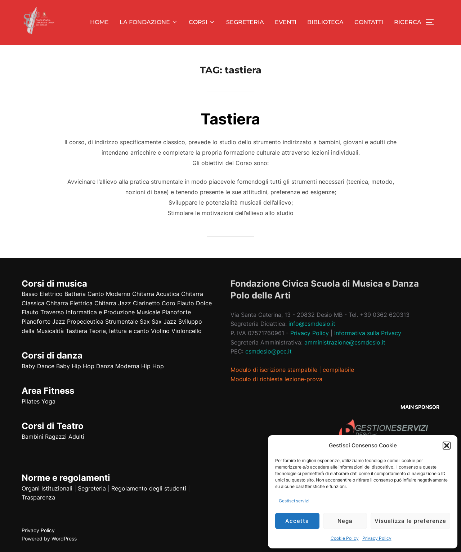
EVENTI (285, 22)
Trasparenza (38, 497)
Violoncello (186, 330)
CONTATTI (368, 22)
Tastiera (230, 119)
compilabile (338, 369)
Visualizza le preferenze (410, 520)
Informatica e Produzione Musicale (113, 312)
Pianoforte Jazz (43, 321)
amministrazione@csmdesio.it (344, 342)
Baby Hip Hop (75, 366)
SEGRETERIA (245, 22)
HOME (99, 22)
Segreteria (92, 488)
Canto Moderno (109, 293)
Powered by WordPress (49, 538)
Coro (168, 303)
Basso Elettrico (42, 293)
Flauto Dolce (194, 303)
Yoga (48, 401)
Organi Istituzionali (47, 488)
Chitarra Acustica (155, 293)
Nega (345, 520)
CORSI (202, 22)
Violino (160, 330)
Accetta (297, 520)
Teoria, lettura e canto (119, 330)
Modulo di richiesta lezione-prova (276, 379)
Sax (145, 321)
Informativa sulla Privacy (367, 333)
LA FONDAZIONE (149, 22)
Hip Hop (152, 366)
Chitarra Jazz (112, 303)
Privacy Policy (376, 538)
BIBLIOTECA (325, 22)
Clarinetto (146, 303)
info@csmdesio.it (311, 323)
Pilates (31, 401)
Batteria (75, 293)
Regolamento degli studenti (148, 488)
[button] (446, 445)
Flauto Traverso (43, 312)
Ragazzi (56, 436)
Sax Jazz (164, 321)
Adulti (76, 436)
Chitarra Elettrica (69, 303)
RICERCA (407, 22)
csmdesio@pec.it (268, 351)
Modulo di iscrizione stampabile (273, 369)
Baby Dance (38, 366)
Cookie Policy (345, 538)
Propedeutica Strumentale (102, 321)
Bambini (32, 436)
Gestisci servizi (294, 500)
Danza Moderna (117, 366)
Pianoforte (176, 312)
